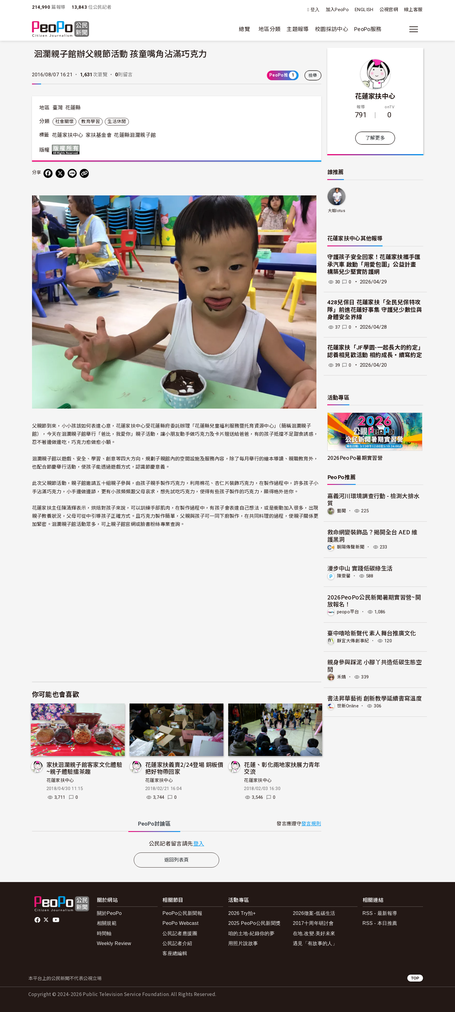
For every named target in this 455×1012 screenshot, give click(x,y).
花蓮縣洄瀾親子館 (135, 135)
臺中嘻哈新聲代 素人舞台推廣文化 (371, 632)
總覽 (244, 29)
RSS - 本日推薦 (380, 923)
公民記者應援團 (179, 933)
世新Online (349, 705)
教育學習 (90, 121)
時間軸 (104, 933)
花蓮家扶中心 (67, 135)
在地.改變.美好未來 (314, 933)
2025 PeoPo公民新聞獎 (254, 923)
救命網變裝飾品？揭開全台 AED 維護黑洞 (372, 535)
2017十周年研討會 (313, 923)
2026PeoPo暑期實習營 (355, 457)
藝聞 (342, 511)
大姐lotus (336, 210)
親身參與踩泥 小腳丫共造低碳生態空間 (374, 664)
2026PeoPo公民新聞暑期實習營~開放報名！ (374, 600)
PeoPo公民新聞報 (182, 913)
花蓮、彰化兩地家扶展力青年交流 (282, 768)
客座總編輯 (174, 953)
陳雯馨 (344, 575)
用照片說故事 (243, 943)
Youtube (56, 920)
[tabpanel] (176, 843)
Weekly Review (114, 943)
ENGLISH (364, 9)
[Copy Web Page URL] (84, 173)
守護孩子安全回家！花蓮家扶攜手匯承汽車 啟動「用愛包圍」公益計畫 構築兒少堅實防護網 (374, 264)
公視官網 (389, 9)
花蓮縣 (73, 108)
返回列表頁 (176, 860)
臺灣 (58, 108)
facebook (37, 920)
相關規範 (107, 923)
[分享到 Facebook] (48, 173)
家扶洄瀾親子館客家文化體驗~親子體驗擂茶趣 (84, 768)
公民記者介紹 (177, 943)
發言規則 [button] (311, 824)
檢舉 (313, 75)
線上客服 (413, 9)
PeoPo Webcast (180, 923)
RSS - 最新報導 (380, 913)
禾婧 (342, 676)
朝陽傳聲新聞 (352, 546)
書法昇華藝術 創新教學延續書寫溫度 (374, 697)
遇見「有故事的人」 (315, 943)
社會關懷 (64, 121)
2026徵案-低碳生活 (314, 913)
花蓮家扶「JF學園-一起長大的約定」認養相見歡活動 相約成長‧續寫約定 (374, 351)
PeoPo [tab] (154, 824)
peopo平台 (349, 611)
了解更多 (375, 138)
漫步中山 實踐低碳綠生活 (360, 568)
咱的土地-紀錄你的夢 (251, 933)
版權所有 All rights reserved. (67, 149)
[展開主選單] (414, 29)
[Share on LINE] (72, 173)
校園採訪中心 (331, 29)
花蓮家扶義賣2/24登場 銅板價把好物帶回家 (184, 768)
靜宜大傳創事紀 (354, 640)
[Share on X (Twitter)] (60, 173)
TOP (415, 978)
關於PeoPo (109, 913)
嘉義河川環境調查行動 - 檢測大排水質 (373, 499)
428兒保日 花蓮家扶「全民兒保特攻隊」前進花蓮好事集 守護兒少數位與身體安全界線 (374, 310)
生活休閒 (116, 121)
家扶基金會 (98, 135)
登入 (315, 10)
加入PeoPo (337, 9)
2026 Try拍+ (242, 913)
